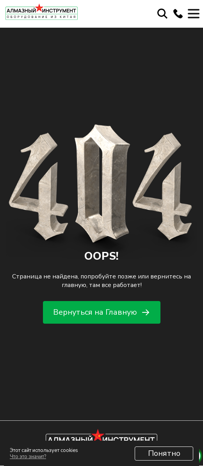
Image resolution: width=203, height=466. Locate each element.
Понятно (164, 453)
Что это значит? (28, 456)
